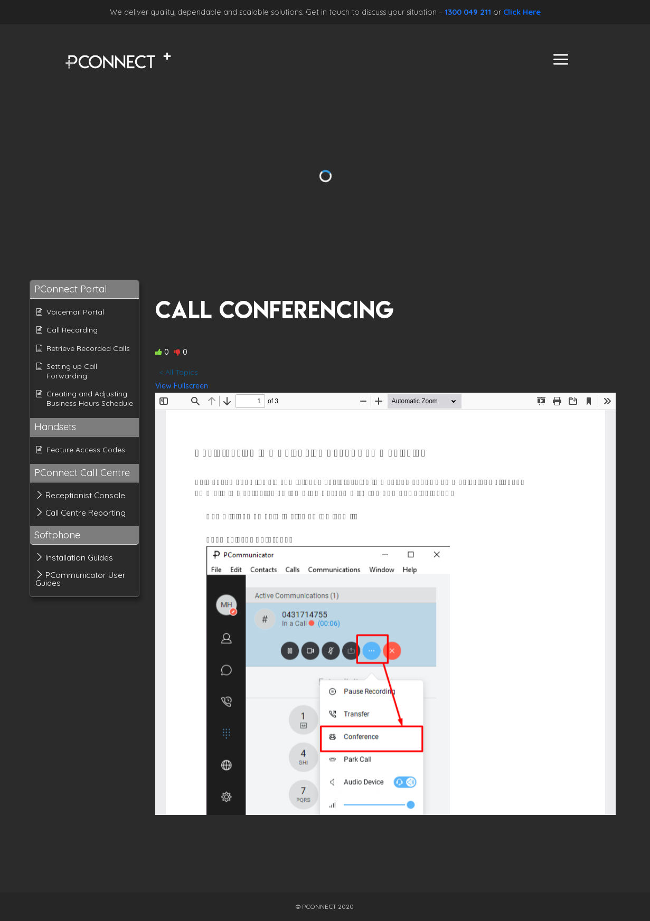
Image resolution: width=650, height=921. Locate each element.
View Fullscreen (181, 386)
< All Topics (178, 372)
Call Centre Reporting (85, 513)
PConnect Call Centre (82, 473)
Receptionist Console (85, 495)
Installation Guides (79, 558)
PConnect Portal (70, 289)
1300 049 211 (468, 12)
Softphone (57, 535)
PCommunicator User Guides (80, 579)
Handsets (55, 427)
